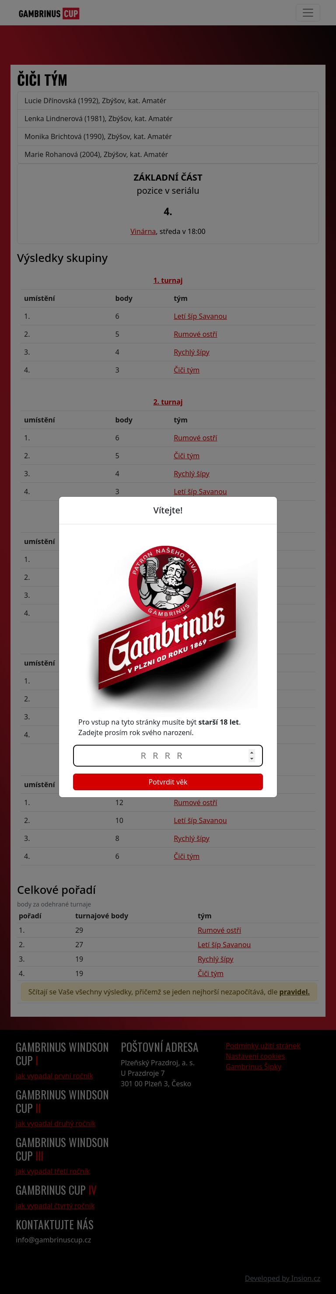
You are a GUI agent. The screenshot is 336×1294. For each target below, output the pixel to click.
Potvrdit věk (167, 782)
